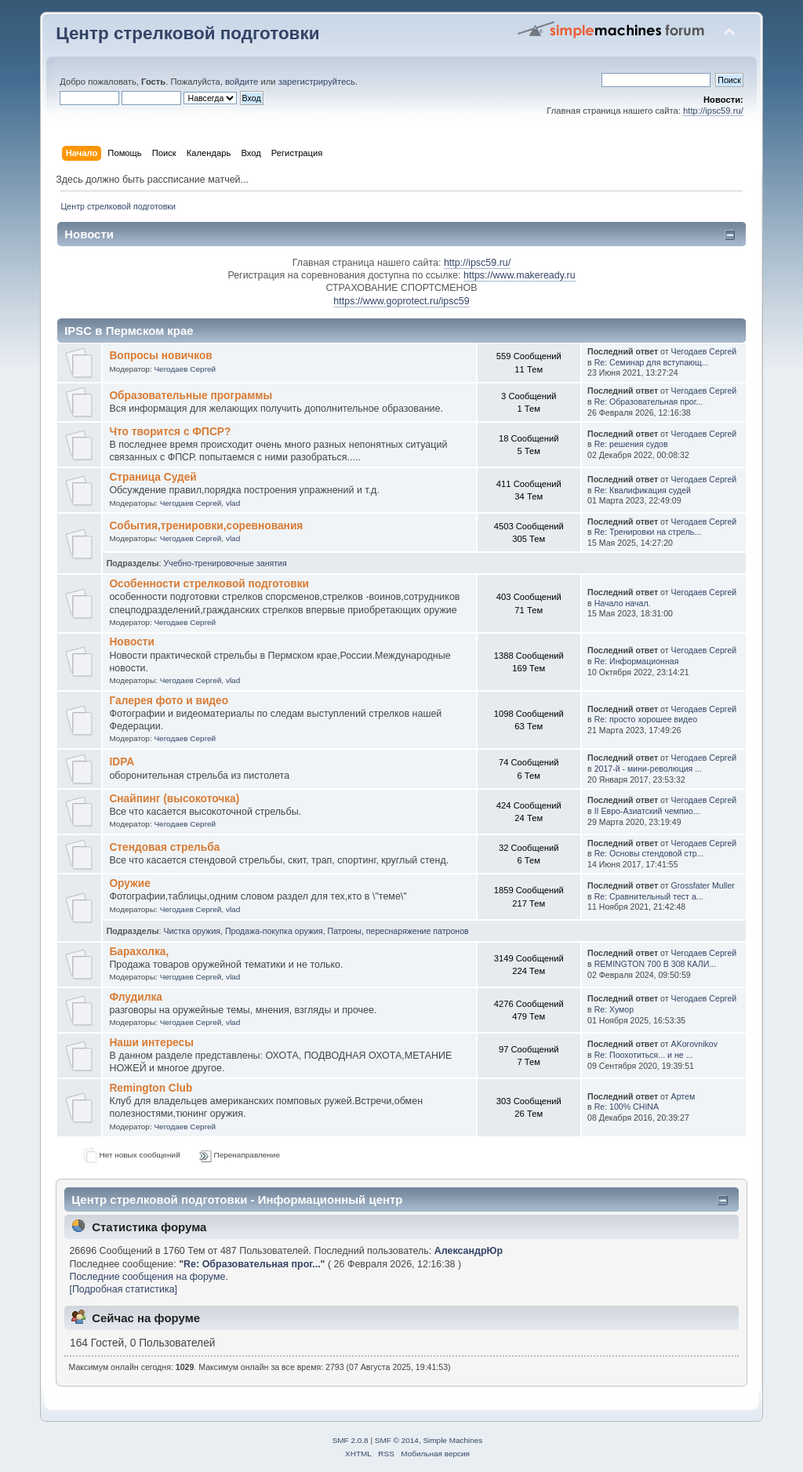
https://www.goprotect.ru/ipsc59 (401, 301)
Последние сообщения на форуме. (148, 1276)
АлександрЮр (468, 1250)
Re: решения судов (631, 444)
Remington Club (150, 1088)
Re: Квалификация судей (642, 490)
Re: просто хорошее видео (645, 719)
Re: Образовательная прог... (648, 401)
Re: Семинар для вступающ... (651, 362)
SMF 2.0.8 (350, 1440)
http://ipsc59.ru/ (713, 110)
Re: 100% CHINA (626, 1106)
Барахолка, (139, 952)
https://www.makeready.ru (519, 275)
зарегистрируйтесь (316, 81)
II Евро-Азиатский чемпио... (647, 811)
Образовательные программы (190, 396)
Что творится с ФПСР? (170, 432)
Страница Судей (152, 477)
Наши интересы (151, 1043)
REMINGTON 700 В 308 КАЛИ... (655, 964)
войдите (241, 81)
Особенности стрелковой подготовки (209, 584)
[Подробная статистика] (123, 1289)
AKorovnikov (694, 1044)
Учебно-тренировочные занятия (224, 563)
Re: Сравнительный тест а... (648, 896)
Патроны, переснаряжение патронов (398, 931)
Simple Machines (452, 1440)
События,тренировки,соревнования (206, 526)
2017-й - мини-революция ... (648, 768)
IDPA (121, 762)
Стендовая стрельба (164, 847)
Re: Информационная (636, 661)
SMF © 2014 (397, 1440)
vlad (233, 503)
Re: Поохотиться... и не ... (643, 1054)
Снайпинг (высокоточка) (174, 799)
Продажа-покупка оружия (274, 931)
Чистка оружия (191, 931)
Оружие (129, 883)
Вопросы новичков (160, 356)
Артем (683, 1096)
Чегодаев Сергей (185, 369)
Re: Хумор (614, 1009)
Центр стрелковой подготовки (187, 33)
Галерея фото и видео (168, 701)
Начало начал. (622, 603)
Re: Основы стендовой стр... (649, 853)
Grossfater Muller (703, 885)
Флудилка (135, 997)
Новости (131, 642)
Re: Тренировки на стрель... (648, 531)
